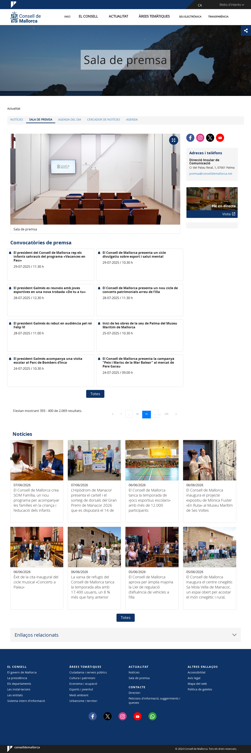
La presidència (17, 678)
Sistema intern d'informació (26, 701)
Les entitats (15, 695)
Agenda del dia (69, 119)
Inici (85, 17)
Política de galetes (200, 689)
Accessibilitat (196, 672)
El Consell (102, 17)
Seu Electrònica (190, 17)
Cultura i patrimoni (82, 678)
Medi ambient (78, 695)
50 (148, 413)
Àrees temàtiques (157, 17)
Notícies (16, 119)
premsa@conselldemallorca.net (210, 173)
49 (139, 413)
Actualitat (127, 17)
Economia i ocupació (83, 684)
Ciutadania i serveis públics (88, 672)
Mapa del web (197, 684)
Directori (134, 693)
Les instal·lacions (18, 689)
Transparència (218, 17)
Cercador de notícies (103, 119)
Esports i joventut (81, 689)
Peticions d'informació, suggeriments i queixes (154, 700)
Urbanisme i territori (83, 701)
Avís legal (194, 678)
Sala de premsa (40, 119)
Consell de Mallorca (19, 749)
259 (167, 413)
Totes (95, 393)
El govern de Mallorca (22, 672)
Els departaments (19, 684)
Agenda (132, 119)
